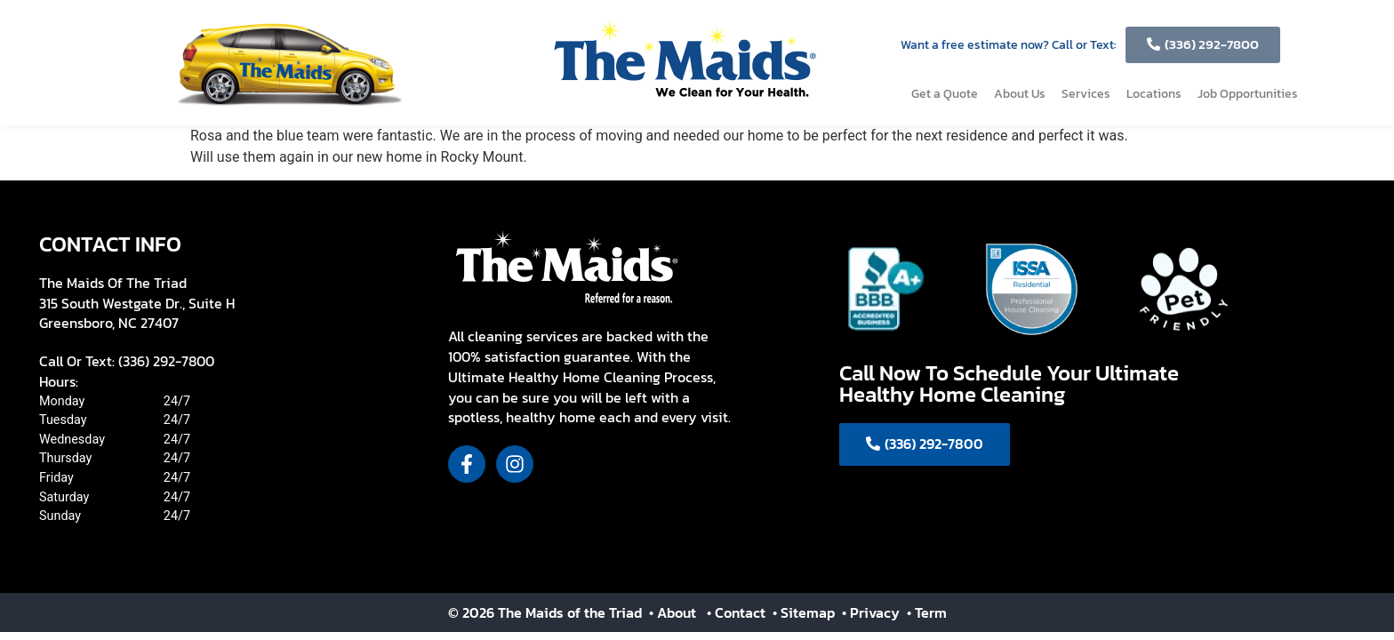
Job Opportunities (1248, 93)
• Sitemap (805, 612)
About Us (1020, 93)
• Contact (738, 612)
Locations (1154, 93)
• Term (927, 612)
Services (1086, 93)
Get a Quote (944, 93)
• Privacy (872, 612)
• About (671, 612)
